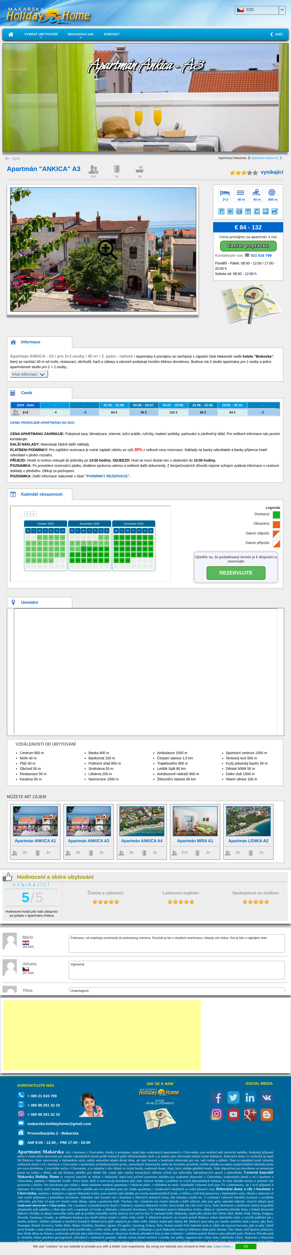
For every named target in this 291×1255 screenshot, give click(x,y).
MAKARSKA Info (81, 36)
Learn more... (223, 1246)
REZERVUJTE (235, 573)
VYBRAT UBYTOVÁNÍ (40, 36)
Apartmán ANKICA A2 (88, 841)
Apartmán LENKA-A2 (248, 841)
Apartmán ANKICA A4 (141, 841)
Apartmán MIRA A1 (195, 841)
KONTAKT (112, 34)
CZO (245, 10)
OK (245, 1246)
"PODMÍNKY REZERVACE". (107, 476)
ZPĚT (278, 34)
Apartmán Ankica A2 (266, 158)
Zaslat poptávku (248, 245)
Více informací (28, 373)
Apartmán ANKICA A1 (35, 841)
